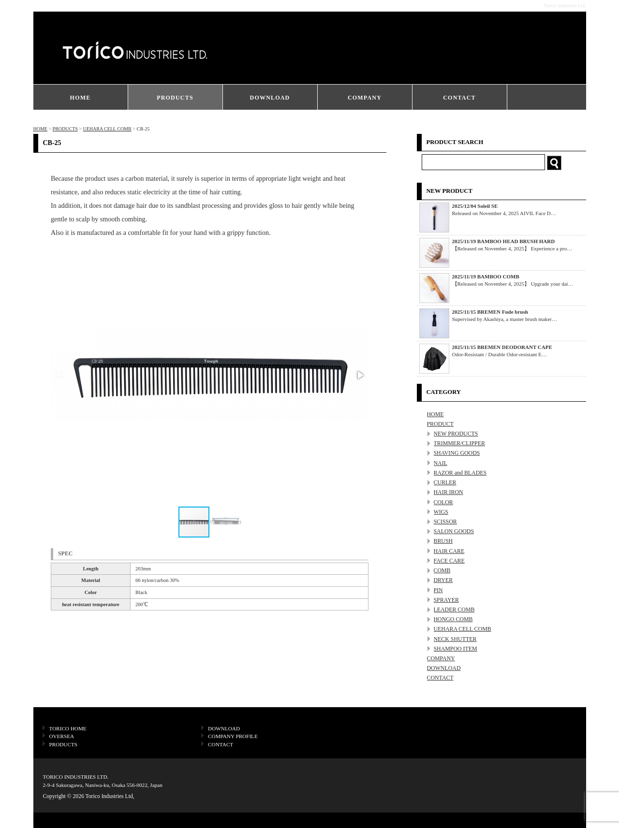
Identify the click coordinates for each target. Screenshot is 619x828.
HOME (80, 97)
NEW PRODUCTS (456, 433)
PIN (438, 590)
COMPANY (365, 97)
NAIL (440, 463)
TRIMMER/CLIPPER (459, 443)
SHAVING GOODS (457, 453)
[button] (360, 375)
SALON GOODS (454, 531)
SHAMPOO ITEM (455, 648)
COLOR (443, 502)
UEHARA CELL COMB (107, 128)
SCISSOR (445, 521)
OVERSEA (61, 736)
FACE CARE (449, 560)
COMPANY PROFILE (233, 736)
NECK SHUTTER (455, 639)
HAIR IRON (448, 492)
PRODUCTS (175, 97)
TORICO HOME (68, 728)
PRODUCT (440, 424)
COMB (442, 570)
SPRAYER (446, 599)
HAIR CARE (449, 551)
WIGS (441, 511)
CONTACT (459, 97)
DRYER (443, 580)
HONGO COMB (453, 619)
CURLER (445, 482)
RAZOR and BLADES (460, 472)
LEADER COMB (454, 609)
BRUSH (443, 540)
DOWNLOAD (270, 97)
